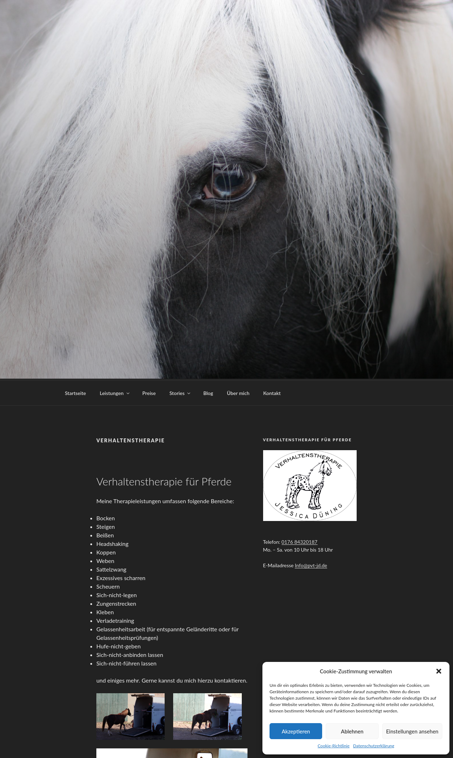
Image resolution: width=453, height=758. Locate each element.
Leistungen (115, 392)
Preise (149, 392)
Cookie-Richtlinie (334, 745)
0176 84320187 (300, 541)
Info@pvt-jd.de (311, 564)
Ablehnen (352, 731)
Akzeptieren (296, 731)
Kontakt (272, 392)
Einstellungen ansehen (412, 731)
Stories (181, 392)
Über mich (238, 392)
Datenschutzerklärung (373, 745)
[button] (438, 671)
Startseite (75, 392)
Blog (208, 392)
